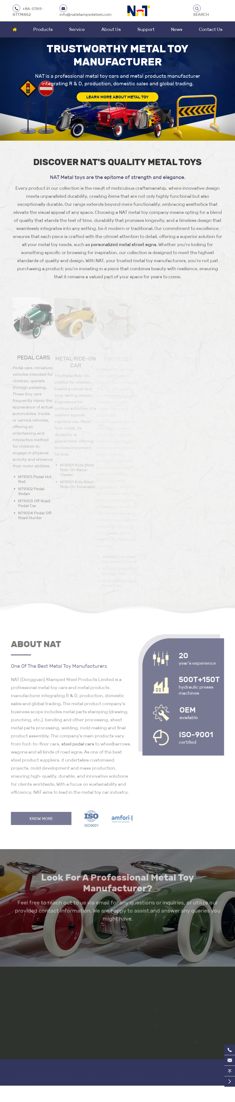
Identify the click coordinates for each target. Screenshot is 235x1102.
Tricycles (21, 1019)
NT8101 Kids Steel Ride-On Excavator (80, 1044)
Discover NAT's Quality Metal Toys (117, 162)
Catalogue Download (127, 1017)
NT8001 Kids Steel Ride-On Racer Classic (76, 1034)
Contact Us (210, 29)
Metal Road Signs (23, 1038)
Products (43, 29)
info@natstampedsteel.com (85, 14)
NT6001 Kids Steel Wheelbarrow (75, 1023)
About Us (111, 29)
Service (77, 29)
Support (146, 29)
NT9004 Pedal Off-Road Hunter (35, 517)
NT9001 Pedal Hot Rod (34, 481)
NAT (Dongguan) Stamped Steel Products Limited (83, 1071)
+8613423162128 (200, 1023)
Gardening (23, 1028)
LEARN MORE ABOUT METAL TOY (117, 97)
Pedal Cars (33, 359)
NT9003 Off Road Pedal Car (34, 505)
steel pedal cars (76, 744)
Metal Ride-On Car (26, 1009)
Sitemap (181, 1071)
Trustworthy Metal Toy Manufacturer (117, 55)
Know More (39, 818)
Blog (121, 1036)
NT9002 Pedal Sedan (31, 493)
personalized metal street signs (123, 245)
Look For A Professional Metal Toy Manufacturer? (117, 884)
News (176, 29)
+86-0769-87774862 (189, 998)
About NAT (34, 644)
